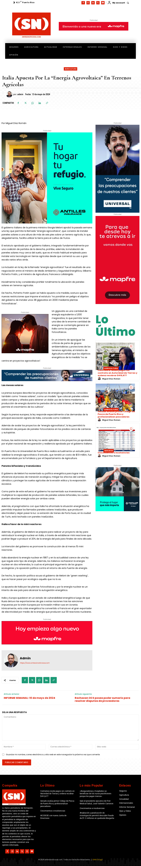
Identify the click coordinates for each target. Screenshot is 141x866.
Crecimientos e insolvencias (114, 452)
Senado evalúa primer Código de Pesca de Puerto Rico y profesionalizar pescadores (116, 414)
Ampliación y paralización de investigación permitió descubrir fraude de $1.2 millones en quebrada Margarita (97, 815)
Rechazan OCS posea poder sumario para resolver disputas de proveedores (102, 699)
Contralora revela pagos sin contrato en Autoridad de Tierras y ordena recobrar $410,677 (117, 373)
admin (20, 94)
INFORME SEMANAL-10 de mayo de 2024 (29, 697)
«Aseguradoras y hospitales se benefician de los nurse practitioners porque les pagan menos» (95, 794)
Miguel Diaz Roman (111, 379)
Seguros (108, 450)
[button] (128, 2)
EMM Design (98, 859)
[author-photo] (100, 378)
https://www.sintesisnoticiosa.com (34, 663)
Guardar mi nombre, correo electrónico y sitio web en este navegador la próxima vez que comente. (53, 754)
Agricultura (70, 69)
